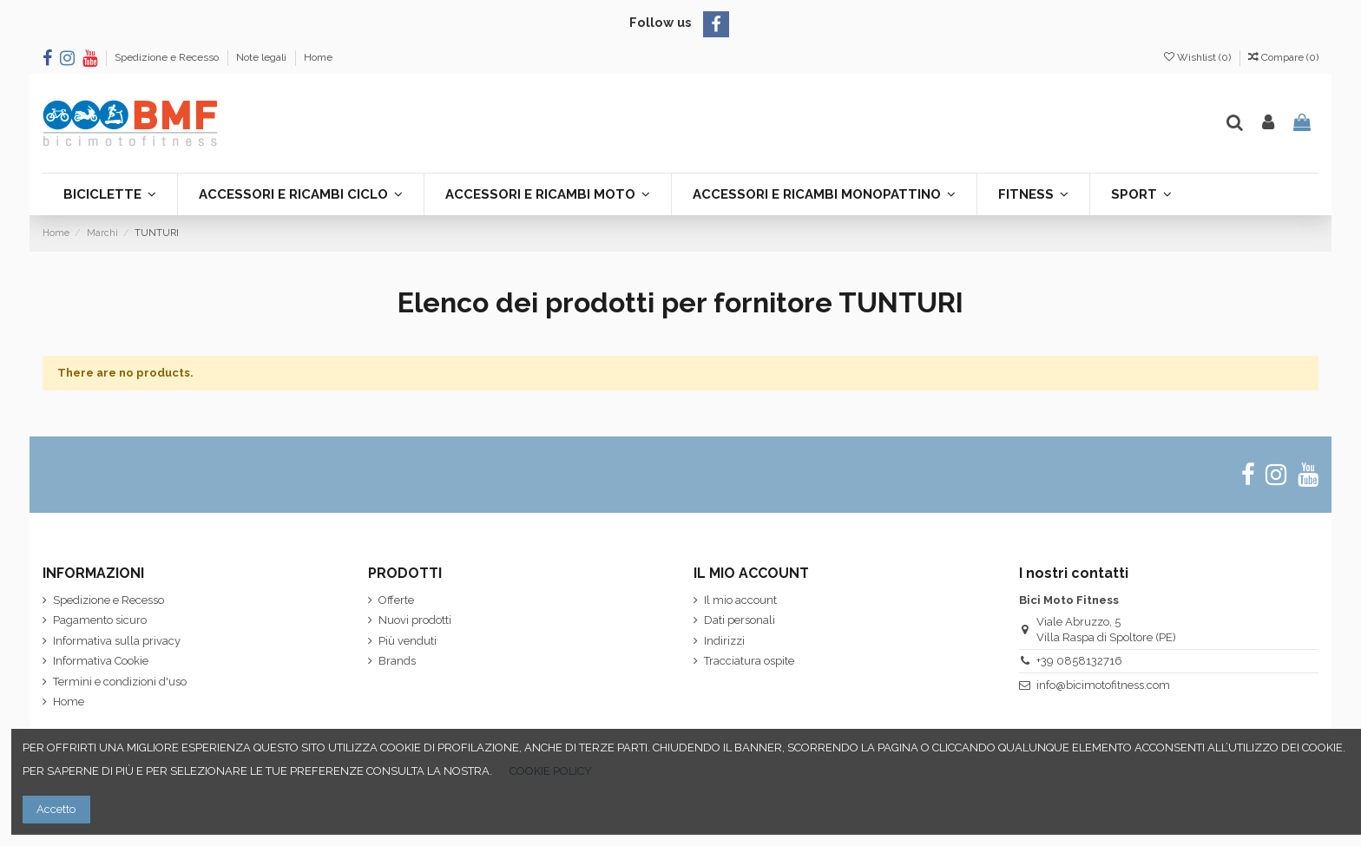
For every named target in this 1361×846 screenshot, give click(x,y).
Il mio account (740, 600)
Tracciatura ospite (749, 660)
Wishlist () (1198, 57)
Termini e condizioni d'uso (120, 681)
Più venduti (407, 640)
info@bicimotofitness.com (1103, 685)
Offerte (396, 600)
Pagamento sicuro (100, 619)
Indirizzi (724, 640)
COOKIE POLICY (551, 770)
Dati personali (739, 619)
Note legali (262, 57)
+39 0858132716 (1079, 660)
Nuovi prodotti (414, 619)
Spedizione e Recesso (168, 57)
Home (318, 57)
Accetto (56, 809)
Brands (397, 660)
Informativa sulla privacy (117, 640)
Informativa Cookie (100, 660)
